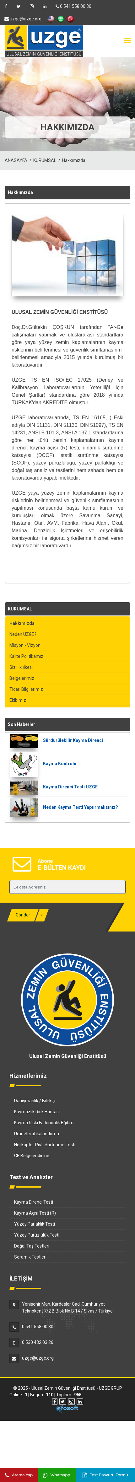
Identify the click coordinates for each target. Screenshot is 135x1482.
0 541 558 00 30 (73, 6)
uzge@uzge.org (38, 1358)
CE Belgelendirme (31, 1155)
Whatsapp (56, 1475)
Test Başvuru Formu (105, 1475)
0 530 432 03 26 (37, 1342)
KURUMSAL (44, 160)
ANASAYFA (16, 160)
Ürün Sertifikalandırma (36, 1133)
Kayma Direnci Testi (33, 1202)
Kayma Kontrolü (59, 763)
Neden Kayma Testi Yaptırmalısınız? (80, 807)
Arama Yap (19, 1475)
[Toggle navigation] (127, 41)
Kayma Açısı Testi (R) (35, 1213)
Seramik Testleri (30, 1256)
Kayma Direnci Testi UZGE (70, 786)
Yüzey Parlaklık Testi (34, 1224)
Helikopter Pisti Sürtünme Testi (44, 1144)
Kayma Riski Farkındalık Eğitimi (44, 1122)
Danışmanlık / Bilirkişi (35, 1100)
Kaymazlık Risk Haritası (37, 1111)
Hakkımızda (73, 160)
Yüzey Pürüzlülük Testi (36, 1235)
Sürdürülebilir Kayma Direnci (73, 740)
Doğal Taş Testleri (31, 1245)
